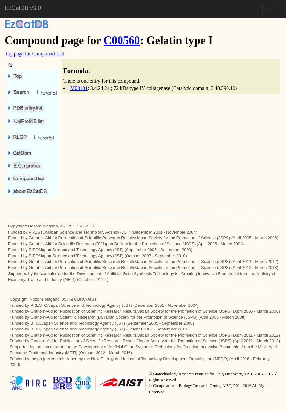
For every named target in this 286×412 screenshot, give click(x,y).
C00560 (122, 40)
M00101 (79, 88)
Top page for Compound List (34, 53)
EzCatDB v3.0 (23, 8)
